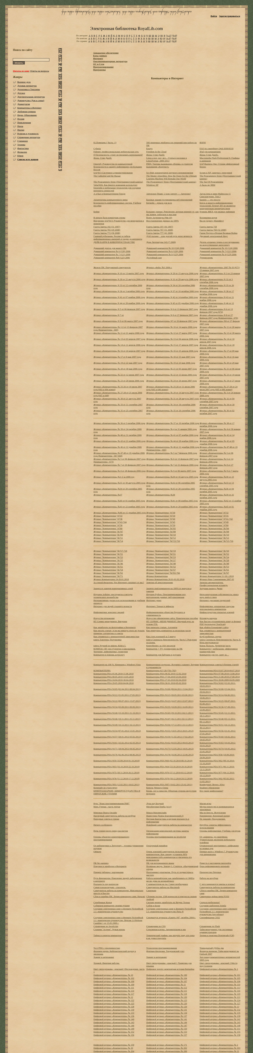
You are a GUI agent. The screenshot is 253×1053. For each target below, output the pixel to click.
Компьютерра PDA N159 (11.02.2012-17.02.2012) (170, 737)
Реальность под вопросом (105, 884)
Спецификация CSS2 (210, 917)
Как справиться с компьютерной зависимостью (116, 636)
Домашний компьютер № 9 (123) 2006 (164, 254)
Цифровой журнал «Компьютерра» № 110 (220, 984)
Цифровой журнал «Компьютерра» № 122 (113, 1000)
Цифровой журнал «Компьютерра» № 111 (113, 987)
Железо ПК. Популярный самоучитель (112, 267)
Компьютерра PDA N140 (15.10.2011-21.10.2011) (117, 713)
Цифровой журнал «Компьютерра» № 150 (166, 1028)
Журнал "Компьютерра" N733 (107, 515)
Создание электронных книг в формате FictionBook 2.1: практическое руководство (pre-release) (218, 911)
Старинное (22, 141)
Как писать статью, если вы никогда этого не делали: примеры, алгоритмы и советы (119, 632)
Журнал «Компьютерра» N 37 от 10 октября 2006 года (172, 291)
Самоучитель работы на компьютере (217, 887)
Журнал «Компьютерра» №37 (107, 494)
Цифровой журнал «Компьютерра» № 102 (113, 978)
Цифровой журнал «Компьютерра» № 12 (113, 997)
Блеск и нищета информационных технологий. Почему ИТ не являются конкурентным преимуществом (217, 206)
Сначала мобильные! (210, 902)
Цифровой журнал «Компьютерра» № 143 (113, 1022)
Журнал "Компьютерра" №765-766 (163, 573)
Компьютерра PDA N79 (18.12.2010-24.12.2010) (169, 778)
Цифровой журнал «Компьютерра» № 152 (113, 1032)
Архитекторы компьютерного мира (110, 199)
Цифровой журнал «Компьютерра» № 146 (113, 1025)
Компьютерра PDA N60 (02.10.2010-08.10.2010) (169, 760)
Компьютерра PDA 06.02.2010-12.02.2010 (166, 673)
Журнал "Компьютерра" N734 (160, 515)
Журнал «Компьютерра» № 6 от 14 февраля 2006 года (216, 460)
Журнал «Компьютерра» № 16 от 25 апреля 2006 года (172, 351)
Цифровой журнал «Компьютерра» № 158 (220, 1035)
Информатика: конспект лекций (108, 612)
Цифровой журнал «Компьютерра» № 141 (166, 1019)
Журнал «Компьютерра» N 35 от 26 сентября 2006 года (217, 286)
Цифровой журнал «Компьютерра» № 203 (220, 1048)
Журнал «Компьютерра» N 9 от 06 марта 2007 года (118, 321)
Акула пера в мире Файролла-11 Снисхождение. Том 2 (215, 195)
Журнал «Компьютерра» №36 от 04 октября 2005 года (217, 490)
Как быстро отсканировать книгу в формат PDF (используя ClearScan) (220, 623)
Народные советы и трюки (106, 819)
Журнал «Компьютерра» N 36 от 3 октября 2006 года (119, 291)
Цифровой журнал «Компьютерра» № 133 (113, 1013)
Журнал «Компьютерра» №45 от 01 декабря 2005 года (217, 508)
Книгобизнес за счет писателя (160, 645)
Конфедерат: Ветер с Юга (212, 784)
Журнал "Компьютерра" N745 (160, 522)
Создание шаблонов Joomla (213, 905)
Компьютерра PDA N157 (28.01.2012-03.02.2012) (117, 737)
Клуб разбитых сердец (210, 636)
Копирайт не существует (105, 787)
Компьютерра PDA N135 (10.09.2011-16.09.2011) (169, 707)
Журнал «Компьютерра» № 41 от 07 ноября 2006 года (172, 435)
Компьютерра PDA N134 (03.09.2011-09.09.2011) (117, 707)
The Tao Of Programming (211, 181)
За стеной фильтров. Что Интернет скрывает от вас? (118, 582)
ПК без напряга (100, 863)
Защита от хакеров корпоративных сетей (113, 588)
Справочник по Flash (210, 926)
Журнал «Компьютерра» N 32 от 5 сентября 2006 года (216, 280)
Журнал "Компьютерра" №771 (108, 576)
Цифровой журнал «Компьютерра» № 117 (113, 994)
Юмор (20, 155)
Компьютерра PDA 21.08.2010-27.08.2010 (220, 677)
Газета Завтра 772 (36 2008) (106, 233)
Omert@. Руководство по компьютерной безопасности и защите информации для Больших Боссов (117, 167)
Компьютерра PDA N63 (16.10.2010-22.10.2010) (116, 766)
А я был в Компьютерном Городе (109, 193)
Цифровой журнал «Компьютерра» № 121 (220, 997)
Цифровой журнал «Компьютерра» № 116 (220, 991)
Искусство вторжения (104, 618)
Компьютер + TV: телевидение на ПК (164, 648)
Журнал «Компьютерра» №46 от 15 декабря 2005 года (119, 512)
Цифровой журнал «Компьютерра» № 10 (113, 975)
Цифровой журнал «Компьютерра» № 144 (166, 1022)
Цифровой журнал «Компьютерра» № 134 (166, 1013)
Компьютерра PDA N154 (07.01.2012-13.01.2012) (117, 731)
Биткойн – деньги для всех (159, 203)
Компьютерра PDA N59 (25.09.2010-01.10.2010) (116, 760)
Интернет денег (153, 600)
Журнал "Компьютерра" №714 (108, 541)
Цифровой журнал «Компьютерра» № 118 (166, 994)
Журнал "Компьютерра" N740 (160, 519)
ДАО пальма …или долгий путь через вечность (169, 236)
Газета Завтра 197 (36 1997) (159, 226)
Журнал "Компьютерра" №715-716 (163, 541)
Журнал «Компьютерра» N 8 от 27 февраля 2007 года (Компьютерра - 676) (219, 316)
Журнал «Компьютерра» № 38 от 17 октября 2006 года (217, 424)
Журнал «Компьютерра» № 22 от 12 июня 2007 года (118, 374)
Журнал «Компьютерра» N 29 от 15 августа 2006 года (172, 273)
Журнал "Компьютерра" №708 (161, 531)
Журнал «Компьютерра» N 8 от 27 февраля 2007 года (172, 315)
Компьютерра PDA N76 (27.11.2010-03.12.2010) (169, 772)
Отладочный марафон (156, 845)
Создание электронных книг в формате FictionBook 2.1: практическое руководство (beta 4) (171, 910)
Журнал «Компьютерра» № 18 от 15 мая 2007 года (170, 357)
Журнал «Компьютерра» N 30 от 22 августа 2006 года (119, 279)
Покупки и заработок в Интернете (109, 866)
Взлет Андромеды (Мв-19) (159, 217)
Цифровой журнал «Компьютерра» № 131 (166, 1009)
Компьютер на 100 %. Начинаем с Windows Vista (117, 664)
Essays (149, 148)
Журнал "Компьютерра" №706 (214, 528)
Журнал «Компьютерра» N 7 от (108, 315)
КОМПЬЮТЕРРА (102, 670)
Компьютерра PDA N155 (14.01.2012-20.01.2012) (170, 731)
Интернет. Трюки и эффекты (160, 606)
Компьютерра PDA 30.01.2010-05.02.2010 (166, 683)
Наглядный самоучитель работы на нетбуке (114, 815)
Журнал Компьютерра (157, 576)
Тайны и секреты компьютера (107, 935)
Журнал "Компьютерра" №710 (161, 534)
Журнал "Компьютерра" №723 (108, 557)
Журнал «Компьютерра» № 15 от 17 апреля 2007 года (172, 345)
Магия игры (205, 803)
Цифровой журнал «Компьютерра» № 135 (220, 1013)
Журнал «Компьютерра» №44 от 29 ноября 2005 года (172, 506)
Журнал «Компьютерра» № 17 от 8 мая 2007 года (117, 357)
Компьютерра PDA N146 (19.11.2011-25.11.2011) (116, 719)
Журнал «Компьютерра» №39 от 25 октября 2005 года (217, 496)
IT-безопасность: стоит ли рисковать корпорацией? (118, 154)
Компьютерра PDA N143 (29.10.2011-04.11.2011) (169, 713)
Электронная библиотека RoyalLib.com (126, 28)
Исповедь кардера (208, 618)
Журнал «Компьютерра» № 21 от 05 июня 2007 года (171, 368)
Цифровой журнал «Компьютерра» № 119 (220, 994)
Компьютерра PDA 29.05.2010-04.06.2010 (113, 683)
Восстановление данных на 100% (162, 220)
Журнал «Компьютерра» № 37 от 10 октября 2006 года (172, 423)
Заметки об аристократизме (159, 582)
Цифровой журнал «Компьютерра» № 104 (166, 978)
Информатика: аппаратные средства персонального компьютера (217, 607)
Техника (21, 144)
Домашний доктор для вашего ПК (109, 248)
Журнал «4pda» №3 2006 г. (159, 267)
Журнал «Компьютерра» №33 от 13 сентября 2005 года (217, 484)
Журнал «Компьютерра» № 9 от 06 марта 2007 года (171, 471)
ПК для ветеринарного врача (160, 863)
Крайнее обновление (210, 787)
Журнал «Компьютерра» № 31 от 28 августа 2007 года (172, 398)
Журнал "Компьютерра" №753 (214, 566)
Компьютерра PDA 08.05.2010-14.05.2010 (113, 677)
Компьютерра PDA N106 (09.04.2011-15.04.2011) (169, 689)
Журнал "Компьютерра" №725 (108, 560)
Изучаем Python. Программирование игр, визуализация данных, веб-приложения (166, 596)
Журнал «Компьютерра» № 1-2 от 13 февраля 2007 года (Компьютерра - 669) (118, 328)
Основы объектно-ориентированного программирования (111, 838)
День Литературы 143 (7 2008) (161, 242)
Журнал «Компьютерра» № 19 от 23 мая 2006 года (170, 363)
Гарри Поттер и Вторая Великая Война (218, 233)
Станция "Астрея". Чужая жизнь (109, 929)
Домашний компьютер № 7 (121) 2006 (218, 251)
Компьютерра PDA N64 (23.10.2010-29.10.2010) (169, 766)
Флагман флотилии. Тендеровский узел (165, 951)
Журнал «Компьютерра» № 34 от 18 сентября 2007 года (217, 406)
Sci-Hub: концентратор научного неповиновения (169, 172)
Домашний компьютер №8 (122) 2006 (111, 257)
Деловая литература (27, 85)
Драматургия (23, 104)
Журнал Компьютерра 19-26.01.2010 (111, 579)
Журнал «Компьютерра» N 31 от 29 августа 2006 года (172, 279)
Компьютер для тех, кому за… (214, 654)
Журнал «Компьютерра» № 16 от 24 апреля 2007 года (119, 351)
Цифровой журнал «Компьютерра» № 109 (113, 984)
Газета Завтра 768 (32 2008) (213, 230)
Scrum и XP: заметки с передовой (216, 172)
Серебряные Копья (102, 902)
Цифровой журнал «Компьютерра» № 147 (166, 1025)
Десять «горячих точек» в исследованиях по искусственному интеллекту (219, 243)
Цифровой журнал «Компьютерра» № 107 (166, 981)
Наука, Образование (27, 115)
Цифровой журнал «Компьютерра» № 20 (113, 1048)
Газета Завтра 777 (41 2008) (159, 233)
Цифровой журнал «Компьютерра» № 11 (166, 984)
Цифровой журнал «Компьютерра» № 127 (220, 1003)
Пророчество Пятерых (210, 872)
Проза (20, 126)
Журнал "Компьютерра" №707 (108, 531)
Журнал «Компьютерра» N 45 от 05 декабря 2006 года (172, 303)
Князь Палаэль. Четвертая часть (215, 645)
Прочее (20, 130)
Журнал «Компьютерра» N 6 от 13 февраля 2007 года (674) (216, 310)
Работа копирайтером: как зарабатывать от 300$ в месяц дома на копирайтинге (170, 879)
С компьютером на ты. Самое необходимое (167, 884)
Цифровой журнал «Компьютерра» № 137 (166, 1016)
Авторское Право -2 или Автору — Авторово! (168, 193)
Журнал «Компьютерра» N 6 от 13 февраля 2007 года (172, 309)
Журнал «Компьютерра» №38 (160, 494)
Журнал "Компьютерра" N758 (107, 525)
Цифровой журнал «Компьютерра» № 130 (113, 1009)
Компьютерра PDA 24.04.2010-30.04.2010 (113, 680)
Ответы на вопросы (39, 71)
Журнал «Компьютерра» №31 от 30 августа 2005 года (119, 483)
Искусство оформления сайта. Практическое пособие (172, 618)
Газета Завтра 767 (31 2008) (159, 230)
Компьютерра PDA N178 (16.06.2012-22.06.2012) (170, 754)
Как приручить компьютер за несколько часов (168, 630)
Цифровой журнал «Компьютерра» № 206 (166, 1051)
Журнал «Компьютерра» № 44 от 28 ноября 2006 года (172, 441)
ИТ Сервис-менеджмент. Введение (110, 621)
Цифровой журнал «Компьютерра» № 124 (220, 1000)
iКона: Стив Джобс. (209, 154)
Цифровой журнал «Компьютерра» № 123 (166, 1000)
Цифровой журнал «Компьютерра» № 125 (113, 1003)
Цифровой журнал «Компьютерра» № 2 (219, 1045)
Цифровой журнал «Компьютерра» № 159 (113, 1045)
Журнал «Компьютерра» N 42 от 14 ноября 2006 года (172, 297)
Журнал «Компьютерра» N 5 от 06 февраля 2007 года (119, 309)
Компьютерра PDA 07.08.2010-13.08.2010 (220, 673)
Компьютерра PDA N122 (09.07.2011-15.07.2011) (117, 701)
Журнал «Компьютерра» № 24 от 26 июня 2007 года (171, 380)
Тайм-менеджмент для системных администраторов (216, 931)
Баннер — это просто (210, 199)
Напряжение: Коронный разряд (215, 815)
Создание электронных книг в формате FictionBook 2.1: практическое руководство (118, 910)
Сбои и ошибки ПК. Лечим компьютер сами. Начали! (119, 896)
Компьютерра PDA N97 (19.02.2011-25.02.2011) (169, 784)
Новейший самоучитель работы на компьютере (169, 825)
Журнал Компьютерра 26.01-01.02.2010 (165, 579)
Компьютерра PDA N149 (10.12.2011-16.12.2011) (117, 725)
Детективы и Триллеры (28, 89)
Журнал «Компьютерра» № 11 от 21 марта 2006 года (118, 333)
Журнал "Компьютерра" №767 (214, 573)
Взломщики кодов (208, 217)
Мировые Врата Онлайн (105, 812)
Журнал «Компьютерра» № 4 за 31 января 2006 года (171, 429)
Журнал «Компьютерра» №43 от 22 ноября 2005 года (119, 506)
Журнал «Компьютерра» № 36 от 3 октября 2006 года (119, 423)
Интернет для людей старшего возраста (112, 606)
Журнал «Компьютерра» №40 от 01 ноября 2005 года (119, 500)
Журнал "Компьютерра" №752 (161, 566)
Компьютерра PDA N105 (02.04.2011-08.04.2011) (117, 689)
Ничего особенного (102, 825)
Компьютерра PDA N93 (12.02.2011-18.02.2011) (116, 784)
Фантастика (23, 148)
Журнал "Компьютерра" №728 (214, 560)
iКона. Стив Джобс (102, 158)
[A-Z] (168, 35)
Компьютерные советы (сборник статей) (219, 664)
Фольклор (22, 152)
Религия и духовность (27, 133)
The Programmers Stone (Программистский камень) (118, 181)
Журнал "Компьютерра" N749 (214, 522)
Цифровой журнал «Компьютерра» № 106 (113, 981)
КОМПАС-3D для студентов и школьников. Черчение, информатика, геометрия (114, 650)
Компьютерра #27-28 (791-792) (161, 670)
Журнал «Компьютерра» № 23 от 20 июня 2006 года (118, 380)
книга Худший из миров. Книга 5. (109, 645)
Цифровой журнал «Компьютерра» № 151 (220, 1028)
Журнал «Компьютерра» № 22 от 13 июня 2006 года (171, 374)
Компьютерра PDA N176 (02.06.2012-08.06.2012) (117, 754)
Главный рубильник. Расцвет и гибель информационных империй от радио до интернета (117, 237)
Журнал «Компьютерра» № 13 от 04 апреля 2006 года (172, 339)
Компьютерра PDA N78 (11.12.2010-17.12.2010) (116, 778)
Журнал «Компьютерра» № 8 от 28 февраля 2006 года (119, 471)
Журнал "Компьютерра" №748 (161, 563)
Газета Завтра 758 (208, 226)
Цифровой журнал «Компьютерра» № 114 (113, 991)
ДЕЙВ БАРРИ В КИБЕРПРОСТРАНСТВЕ (114, 242)
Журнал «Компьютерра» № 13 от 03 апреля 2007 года (119, 339)
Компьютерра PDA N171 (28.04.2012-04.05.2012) (117, 748)
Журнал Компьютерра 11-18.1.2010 (217, 576)
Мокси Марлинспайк (156, 812)
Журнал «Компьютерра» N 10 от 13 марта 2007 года (118, 273)
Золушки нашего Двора (211, 588)
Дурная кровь (206, 257)
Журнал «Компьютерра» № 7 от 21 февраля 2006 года (172, 465)
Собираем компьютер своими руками (111, 905)
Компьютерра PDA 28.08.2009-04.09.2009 (220, 680)
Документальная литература (31, 96)
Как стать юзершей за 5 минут (161, 636)
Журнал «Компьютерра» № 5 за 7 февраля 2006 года (171, 453)
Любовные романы (26, 111)
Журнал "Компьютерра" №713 (214, 538)
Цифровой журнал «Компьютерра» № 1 (219, 969)
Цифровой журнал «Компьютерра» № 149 (113, 1028)
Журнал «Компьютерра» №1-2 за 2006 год (113, 477)
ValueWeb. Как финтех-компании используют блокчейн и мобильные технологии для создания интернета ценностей (117, 188)
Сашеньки (151, 890)
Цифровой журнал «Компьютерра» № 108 (220, 981)
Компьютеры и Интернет (29, 107)
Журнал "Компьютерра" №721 (108, 554)
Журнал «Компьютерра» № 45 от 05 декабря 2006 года (217, 442)
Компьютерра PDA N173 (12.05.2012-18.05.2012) (170, 748)
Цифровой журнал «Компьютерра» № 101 (220, 975)
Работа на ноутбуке (209, 878)
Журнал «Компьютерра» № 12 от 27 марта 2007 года (171, 333)
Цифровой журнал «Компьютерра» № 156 (113, 1035)
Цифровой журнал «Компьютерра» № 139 (220, 1016)
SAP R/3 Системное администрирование (113, 172)
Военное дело (24, 82)
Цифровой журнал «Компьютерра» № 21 (219, 1051)
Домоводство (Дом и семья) (30, 100)
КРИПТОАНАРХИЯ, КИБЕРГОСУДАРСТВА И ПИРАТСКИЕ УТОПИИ (116, 792)
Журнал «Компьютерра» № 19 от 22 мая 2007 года (117, 363)
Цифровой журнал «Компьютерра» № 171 (166, 1045)
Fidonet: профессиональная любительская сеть (116, 151)
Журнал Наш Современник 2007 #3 (217, 579)
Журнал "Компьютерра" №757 (161, 570)
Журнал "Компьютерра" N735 (214, 515)
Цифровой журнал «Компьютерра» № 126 (166, 1003)
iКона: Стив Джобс (155, 154)
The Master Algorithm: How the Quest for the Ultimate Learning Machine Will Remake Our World (171, 177)
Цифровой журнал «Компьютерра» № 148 (220, 1025)
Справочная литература (28, 137)
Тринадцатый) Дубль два (212, 948)
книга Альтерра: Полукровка (107, 639)
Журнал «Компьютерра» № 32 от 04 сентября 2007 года (217, 400)
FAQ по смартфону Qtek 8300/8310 (216, 148)
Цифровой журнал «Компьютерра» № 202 (166, 1048)
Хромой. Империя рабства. (106, 963)
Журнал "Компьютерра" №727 (161, 560)
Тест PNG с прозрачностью (106, 948)
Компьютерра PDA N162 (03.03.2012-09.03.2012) (170, 742)
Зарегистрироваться (229, 16)
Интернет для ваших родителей (215, 600)
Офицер (97, 851)
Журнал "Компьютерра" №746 (108, 563)
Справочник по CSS (156, 926)
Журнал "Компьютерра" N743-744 (109, 522)
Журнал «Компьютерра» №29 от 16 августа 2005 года (172, 477)
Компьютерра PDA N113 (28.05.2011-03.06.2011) (169, 695)
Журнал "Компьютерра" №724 (214, 557)
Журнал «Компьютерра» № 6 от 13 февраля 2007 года (172, 459)
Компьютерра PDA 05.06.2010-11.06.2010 (113, 673)
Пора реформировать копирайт (215, 866)
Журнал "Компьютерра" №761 (214, 570)
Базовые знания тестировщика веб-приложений (169, 199)
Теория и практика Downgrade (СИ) (217, 935)
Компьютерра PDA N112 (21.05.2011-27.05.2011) (117, 695)
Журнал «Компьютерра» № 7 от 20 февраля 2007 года (119, 465)
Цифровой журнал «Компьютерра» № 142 (220, 1019)
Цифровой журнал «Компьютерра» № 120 (166, 997)
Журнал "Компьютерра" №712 (161, 538)
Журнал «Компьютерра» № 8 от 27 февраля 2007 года (216, 466)
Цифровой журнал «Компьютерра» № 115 (166, 991)
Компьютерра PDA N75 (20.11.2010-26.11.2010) (116, 772)
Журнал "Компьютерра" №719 (161, 551)
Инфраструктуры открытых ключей (217, 612)
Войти (214, 16)
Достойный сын (154, 257)
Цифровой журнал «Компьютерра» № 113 (220, 987)
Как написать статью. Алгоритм (161, 627)
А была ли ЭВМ (207, 185)
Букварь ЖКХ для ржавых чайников (217, 211)
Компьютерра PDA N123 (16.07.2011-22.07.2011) (169, 701)
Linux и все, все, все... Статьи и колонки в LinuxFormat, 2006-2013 (166, 159)
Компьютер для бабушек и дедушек (163, 654)
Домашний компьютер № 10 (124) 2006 (165, 248)
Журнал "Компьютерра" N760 (214, 525)
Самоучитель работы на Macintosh (163, 887)
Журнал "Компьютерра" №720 (214, 551)
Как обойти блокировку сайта (214, 627)
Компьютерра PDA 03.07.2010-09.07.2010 (220, 670)
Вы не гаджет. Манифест (212, 220)
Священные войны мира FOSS (214, 896)
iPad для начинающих (210, 151)
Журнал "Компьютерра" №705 (161, 528)
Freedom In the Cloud (156, 151)
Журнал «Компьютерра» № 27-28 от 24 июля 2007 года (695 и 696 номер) (218, 388)
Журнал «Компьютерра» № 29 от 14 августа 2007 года (172, 392)
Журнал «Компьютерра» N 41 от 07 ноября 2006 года (119, 297)
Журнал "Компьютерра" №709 (108, 534)
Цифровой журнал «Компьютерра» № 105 (220, 978)
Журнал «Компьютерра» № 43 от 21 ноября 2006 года (119, 441)
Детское (21, 93)
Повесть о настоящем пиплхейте (215, 863)
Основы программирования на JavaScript (166, 836)
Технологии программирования (161, 948)
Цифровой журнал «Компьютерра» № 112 (166, 987)
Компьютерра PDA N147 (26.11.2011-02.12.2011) (169, 719)
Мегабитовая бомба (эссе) (158, 806)
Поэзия (20, 119)
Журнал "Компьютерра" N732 (214, 512)
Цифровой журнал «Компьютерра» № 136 (113, 1016)
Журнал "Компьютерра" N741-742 (216, 519)
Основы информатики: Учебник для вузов (220, 831)
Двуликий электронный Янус (214, 236)
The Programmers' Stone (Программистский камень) (171, 181)
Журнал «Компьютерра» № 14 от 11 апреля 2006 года (119, 345)
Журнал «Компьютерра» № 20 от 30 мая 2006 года (117, 368)
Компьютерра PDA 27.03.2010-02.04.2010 (166, 680)
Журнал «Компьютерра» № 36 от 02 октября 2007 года (217, 412)
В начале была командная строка (109, 217)
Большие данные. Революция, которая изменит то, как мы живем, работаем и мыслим (172, 213)
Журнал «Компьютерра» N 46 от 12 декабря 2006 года (217, 304)
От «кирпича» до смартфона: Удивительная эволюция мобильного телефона (217, 839)
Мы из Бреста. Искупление (213, 812)
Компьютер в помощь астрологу (109, 654)
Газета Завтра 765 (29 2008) (106, 230)
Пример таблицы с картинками (108, 872)
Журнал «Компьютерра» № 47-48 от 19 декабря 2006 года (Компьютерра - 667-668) (119, 454)
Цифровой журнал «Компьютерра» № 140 (113, 1019)
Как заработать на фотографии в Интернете (114, 627)
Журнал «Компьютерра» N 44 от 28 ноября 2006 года (119, 303)
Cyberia (97, 148)
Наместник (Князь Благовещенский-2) (164, 815)
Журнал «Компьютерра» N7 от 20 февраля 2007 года (171, 321)
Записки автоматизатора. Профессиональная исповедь (214, 584)
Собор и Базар (153, 905)
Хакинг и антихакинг (103, 957)
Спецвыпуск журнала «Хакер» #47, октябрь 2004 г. (171, 917)
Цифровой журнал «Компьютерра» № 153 (166, 1032)
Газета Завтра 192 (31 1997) (106, 226)
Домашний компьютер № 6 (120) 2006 (111, 251)
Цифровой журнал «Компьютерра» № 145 (220, 1022)
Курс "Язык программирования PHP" (111, 803)
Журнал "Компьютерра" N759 (160, 525)
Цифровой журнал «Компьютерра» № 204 (113, 1051)
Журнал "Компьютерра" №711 (108, 538)
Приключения (24, 122)
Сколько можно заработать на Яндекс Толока (168, 902)
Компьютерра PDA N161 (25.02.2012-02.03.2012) (117, 742)
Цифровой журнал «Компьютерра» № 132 (220, 1009)
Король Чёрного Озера (157, 787)
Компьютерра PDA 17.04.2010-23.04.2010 (166, 677)
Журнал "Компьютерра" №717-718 (110, 551)
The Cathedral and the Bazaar (107, 176)
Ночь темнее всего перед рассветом (110, 831)
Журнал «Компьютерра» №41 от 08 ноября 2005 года (172, 500)
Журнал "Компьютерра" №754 (108, 570)
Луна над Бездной (155, 803)
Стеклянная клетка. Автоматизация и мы (166, 929)
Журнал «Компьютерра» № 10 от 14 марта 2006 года (171, 327)
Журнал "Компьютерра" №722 (214, 554)
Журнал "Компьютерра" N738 (107, 519)
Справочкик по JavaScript (105, 926)
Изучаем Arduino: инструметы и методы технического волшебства (112, 596)
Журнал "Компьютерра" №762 (108, 573)
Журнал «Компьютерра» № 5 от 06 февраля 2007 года (216, 454)
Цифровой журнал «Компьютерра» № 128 (113, 1006)
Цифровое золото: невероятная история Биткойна (170, 969)
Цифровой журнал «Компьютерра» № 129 (166, 1006)
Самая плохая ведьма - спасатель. (109, 887)
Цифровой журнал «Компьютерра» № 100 (166, 975)
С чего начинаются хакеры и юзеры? (217, 884)
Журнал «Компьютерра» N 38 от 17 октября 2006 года (217, 292)
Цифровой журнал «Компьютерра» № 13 (219, 1006)
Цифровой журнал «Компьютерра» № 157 (166, 1035)
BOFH (203, 142)
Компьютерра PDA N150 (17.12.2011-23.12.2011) (169, 725)
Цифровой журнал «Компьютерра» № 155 (220, 1032)
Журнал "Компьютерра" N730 (160, 512)
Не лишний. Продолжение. (213, 819)
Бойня (96, 211)
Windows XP (152, 185)
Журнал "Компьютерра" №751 (108, 566)
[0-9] (174, 35)
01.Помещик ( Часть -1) (104, 142)
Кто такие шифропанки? (211, 791)
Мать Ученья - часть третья (106, 806)
